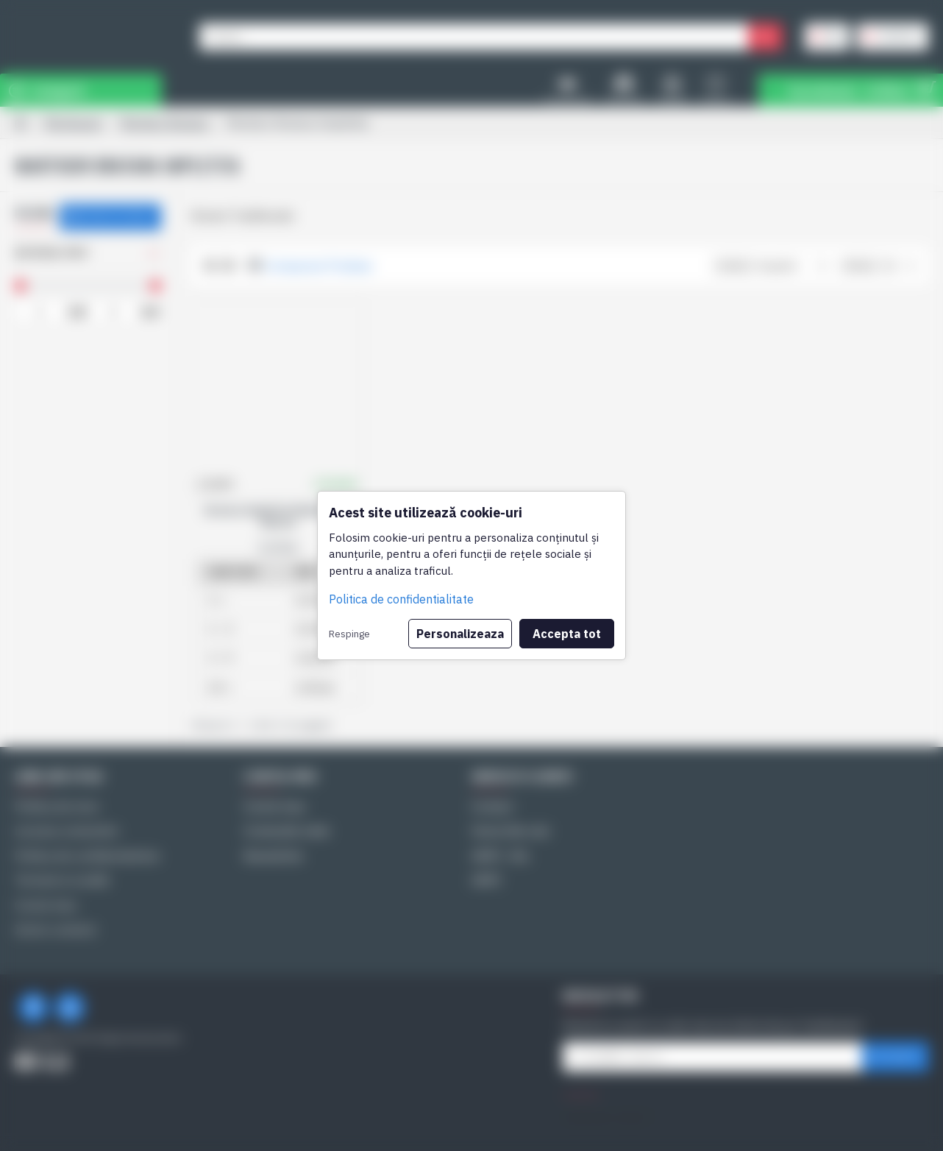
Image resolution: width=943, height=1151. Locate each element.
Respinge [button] (349, 633)
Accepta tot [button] (567, 633)
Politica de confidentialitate (401, 599)
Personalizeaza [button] (460, 633)
